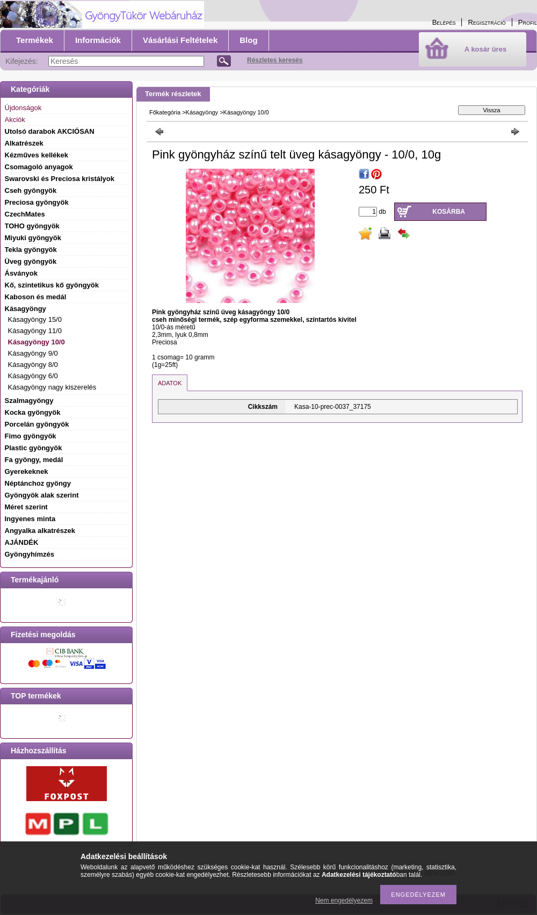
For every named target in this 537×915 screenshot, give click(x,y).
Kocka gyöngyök (33, 412)
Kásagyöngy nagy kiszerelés (52, 387)
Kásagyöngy (202, 112)
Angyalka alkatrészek (40, 531)
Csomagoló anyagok (39, 167)
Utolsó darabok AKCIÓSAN (50, 131)
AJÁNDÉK (22, 542)
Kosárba (448, 211)
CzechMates (25, 214)
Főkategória (164, 112)
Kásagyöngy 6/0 (33, 376)
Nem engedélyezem (344, 900)
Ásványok (21, 273)
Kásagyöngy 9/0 (33, 353)
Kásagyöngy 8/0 (33, 365)
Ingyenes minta (30, 519)
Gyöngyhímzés (29, 554)
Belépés (444, 22)
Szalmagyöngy (29, 401)
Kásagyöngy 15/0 (35, 319)
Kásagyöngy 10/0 (36, 342)
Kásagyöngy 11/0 (35, 331)
